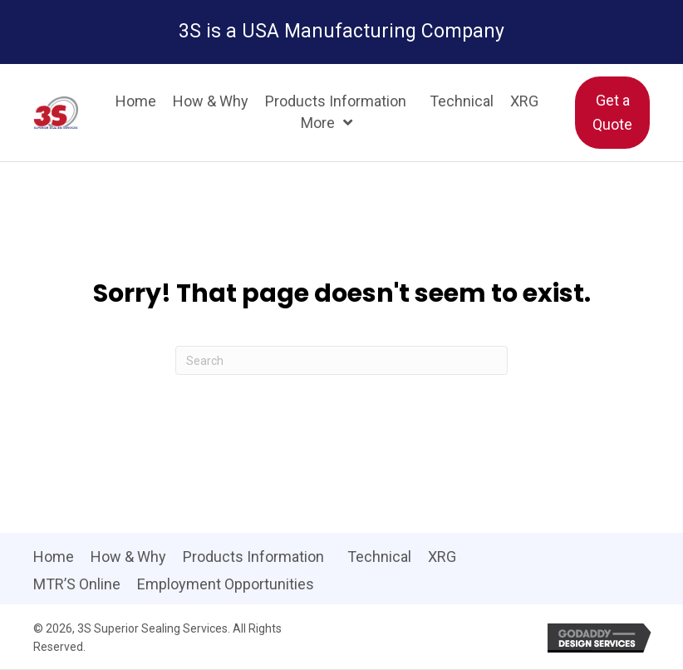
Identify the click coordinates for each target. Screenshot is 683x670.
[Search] (341, 360)
